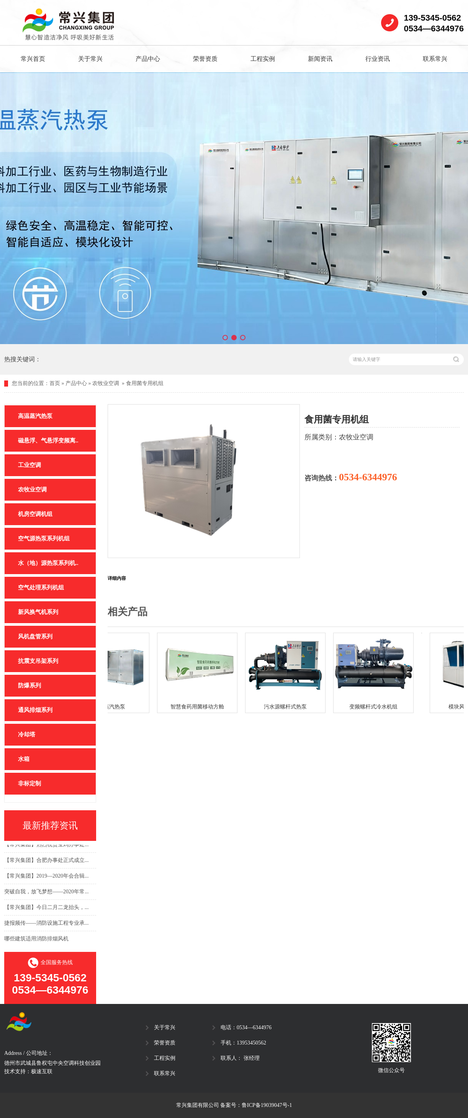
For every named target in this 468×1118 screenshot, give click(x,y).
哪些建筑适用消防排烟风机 (36, 939)
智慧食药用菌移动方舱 (199, 707)
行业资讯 (377, 58)
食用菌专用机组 (145, 383)
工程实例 (262, 58)
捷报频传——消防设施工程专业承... (46, 924)
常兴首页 (33, 58)
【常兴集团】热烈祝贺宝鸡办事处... (46, 845)
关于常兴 (90, 58)
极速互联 (41, 1071)
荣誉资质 (205, 58)
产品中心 (148, 58)
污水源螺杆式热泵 (287, 707)
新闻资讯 (320, 58)
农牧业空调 (105, 383)
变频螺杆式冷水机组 (375, 707)
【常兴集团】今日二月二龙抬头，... (46, 908)
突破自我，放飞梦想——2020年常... (46, 892)
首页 (54, 383)
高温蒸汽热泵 (111, 707)
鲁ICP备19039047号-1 (267, 1105)
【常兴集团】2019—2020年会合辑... (46, 877)
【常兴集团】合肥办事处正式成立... (46, 861)
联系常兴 (435, 58)
